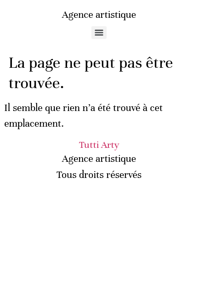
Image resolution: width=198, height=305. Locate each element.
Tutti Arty (99, 144)
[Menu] (99, 32)
